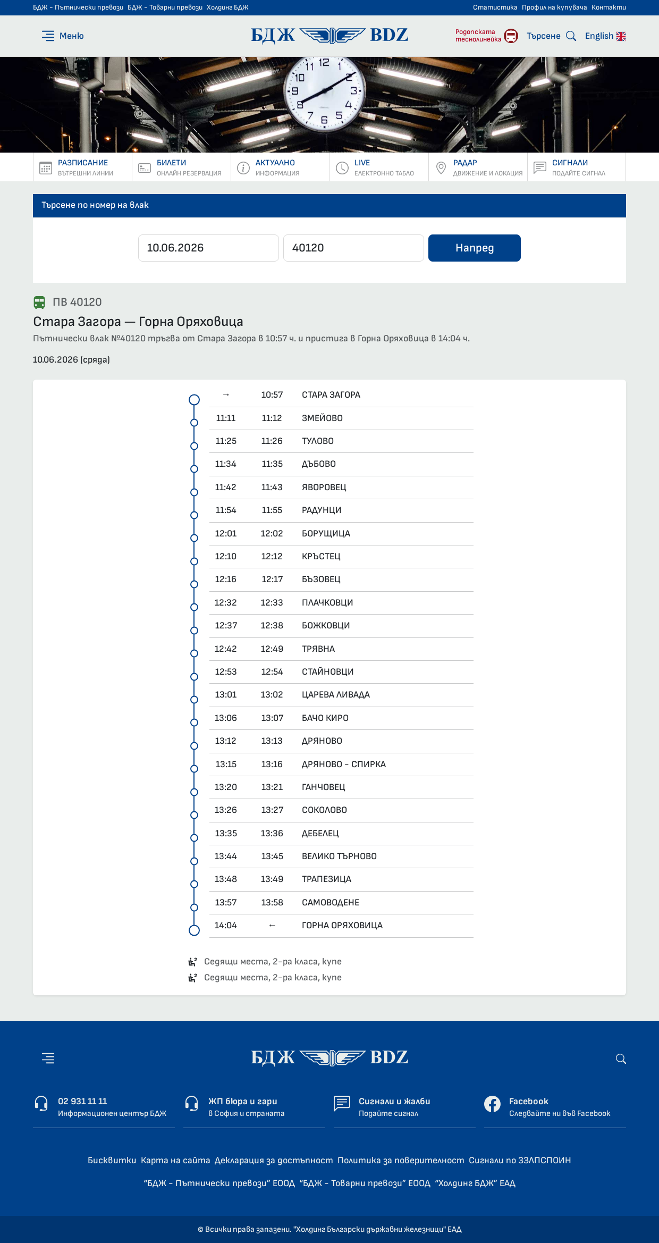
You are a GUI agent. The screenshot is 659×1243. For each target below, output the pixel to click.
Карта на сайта (175, 1160)
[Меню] (62, 36)
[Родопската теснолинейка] (486, 36)
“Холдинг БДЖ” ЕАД (475, 1183)
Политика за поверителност (400, 1160)
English (605, 35)
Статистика (495, 7)
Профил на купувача (554, 7)
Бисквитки (112, 1160)
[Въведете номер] (353, 248)
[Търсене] (551, 36)
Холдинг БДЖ (228, 7)
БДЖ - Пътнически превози (78, 7)
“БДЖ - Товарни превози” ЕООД (364, 1183)
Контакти (609, 7)
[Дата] (208, 248)
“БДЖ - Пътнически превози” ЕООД (219, 1183)
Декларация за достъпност (274, 1160)
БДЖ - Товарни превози (165, 7)
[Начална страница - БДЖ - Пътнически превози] (329, 1057)
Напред (474, 248)
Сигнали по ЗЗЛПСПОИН (520, 1160)
